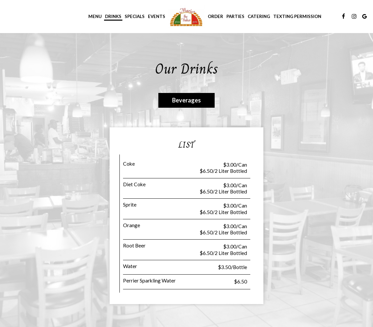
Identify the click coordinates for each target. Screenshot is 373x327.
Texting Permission (297, 16)
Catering (259, 16)
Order (215, 16)
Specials (135, 16)
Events (156, 16)
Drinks (113, 16)
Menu (95, 16)
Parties (235, 16)
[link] (186, 16)
